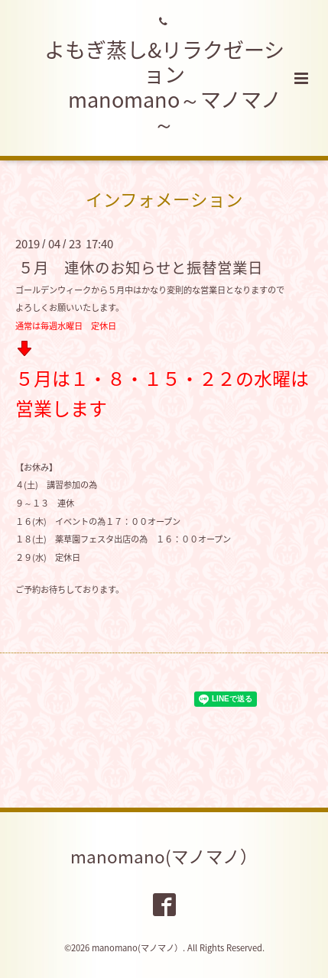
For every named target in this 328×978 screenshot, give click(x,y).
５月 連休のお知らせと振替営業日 (140, 266)
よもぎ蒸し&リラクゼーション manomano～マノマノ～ (164, 86)
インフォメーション (164, 199)
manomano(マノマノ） (164, 856)
